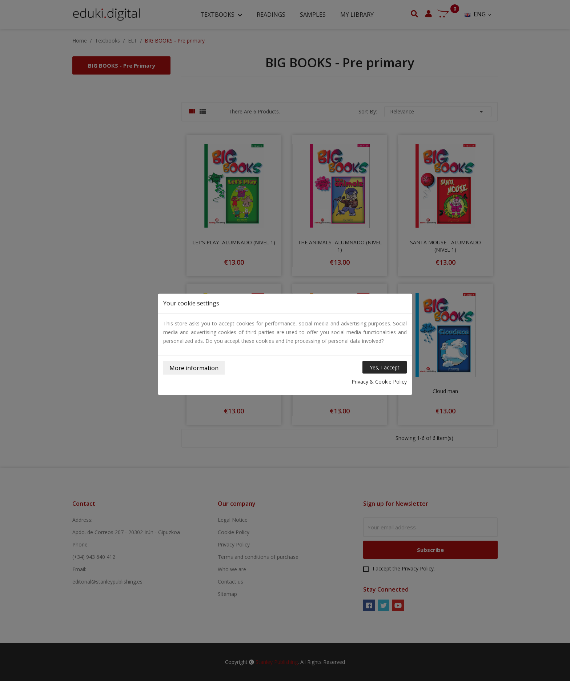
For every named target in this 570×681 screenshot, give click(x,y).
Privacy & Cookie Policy (379, 381)
